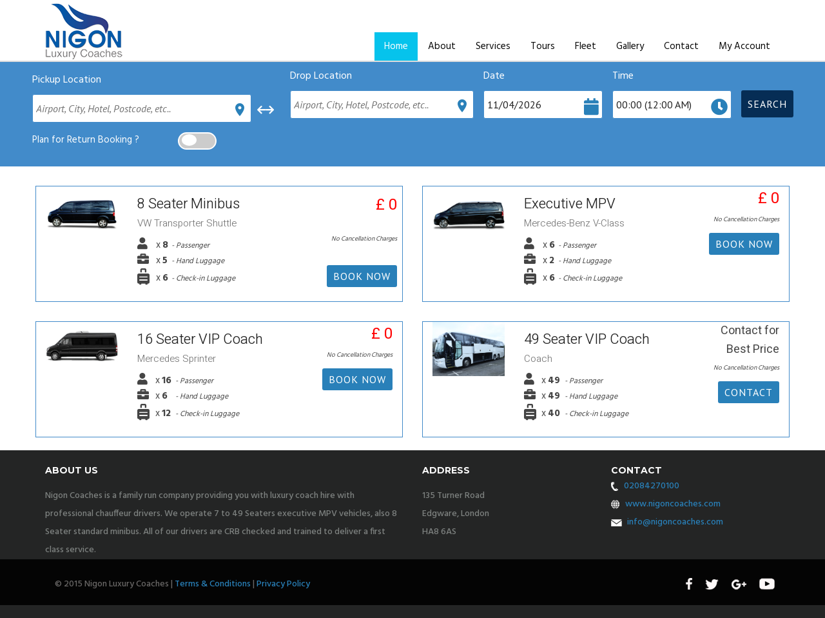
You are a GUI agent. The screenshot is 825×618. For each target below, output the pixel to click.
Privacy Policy (283, 584)
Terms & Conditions (213, 584)
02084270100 (651, 486)
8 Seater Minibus (188, 204)
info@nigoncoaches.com (675, 522)
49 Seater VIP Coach (587, 339)
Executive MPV (570, 204)
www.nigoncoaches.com (673, 504)
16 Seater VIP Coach (200, 339)
